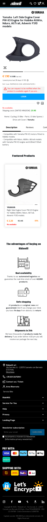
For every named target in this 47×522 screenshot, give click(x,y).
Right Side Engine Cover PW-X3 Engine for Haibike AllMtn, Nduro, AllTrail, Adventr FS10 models (17, 213)
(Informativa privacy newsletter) (18, 439)
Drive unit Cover (19, 120)
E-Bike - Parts (23, 116)
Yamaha (31, 120)
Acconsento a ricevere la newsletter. (20, 438)
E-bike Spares (36, 116)
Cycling (14, 116)
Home (6, 116)
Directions (10, 372)
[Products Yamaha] (37, 12)
